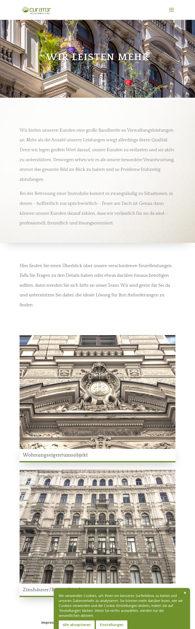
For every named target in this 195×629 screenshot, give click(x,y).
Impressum (51, 622)
